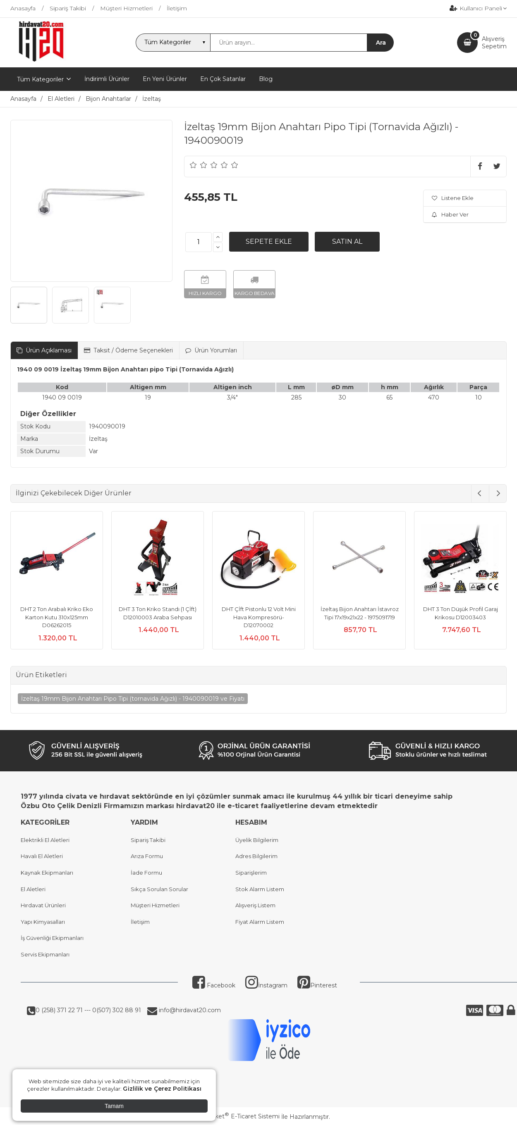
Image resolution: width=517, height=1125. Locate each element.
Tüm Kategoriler (40, 79)
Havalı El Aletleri (42, 856)
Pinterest (317, 985)
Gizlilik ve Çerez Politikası (162, 1088)
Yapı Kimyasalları (43, 921)
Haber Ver (450, 214)
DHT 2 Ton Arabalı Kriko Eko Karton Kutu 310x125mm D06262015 (56, 617)
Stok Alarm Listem (259, 889)
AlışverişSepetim (494, 42)
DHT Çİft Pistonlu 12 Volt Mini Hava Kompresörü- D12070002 (259, 617)
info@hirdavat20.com (189, 1010)
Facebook (213, 985)
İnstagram (266, 985)
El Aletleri (33, 889)
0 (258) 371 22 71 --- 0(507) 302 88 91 (88, 1010)
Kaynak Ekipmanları (47, 872)
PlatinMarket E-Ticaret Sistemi (233, 1116)
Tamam (114, 1106)
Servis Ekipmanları (45, 954)
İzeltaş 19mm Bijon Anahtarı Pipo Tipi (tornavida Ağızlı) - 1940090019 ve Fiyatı (132, 698)
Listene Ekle (453, 198)
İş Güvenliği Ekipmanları (52, 938)
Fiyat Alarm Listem (259, 921)
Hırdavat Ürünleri (43, 905)
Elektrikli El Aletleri (45, 840)
